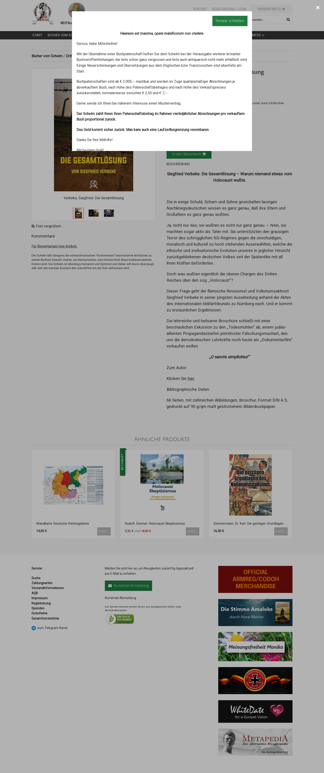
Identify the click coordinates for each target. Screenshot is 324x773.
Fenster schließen (230, 20)
